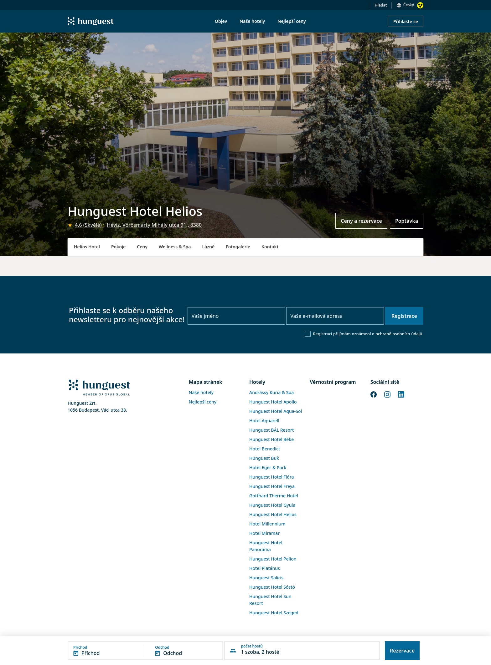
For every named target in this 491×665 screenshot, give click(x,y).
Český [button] (408, 5)
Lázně (208, 247)
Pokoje (118, 247)
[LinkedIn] (401, 394)
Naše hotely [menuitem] (252, 21)
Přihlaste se (405, 21)
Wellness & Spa (175, 247)
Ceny (142, 247)
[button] (145, 650)
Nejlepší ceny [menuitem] (291, 21)
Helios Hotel (87, 247)
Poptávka (406, 220)
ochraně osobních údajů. (399, 334)
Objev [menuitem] (221, 21)
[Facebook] (373, 394)
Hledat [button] (381, 5)
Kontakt (269, 247)
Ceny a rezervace (361, 220)
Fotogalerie (238, 247)
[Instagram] (387, 394)
